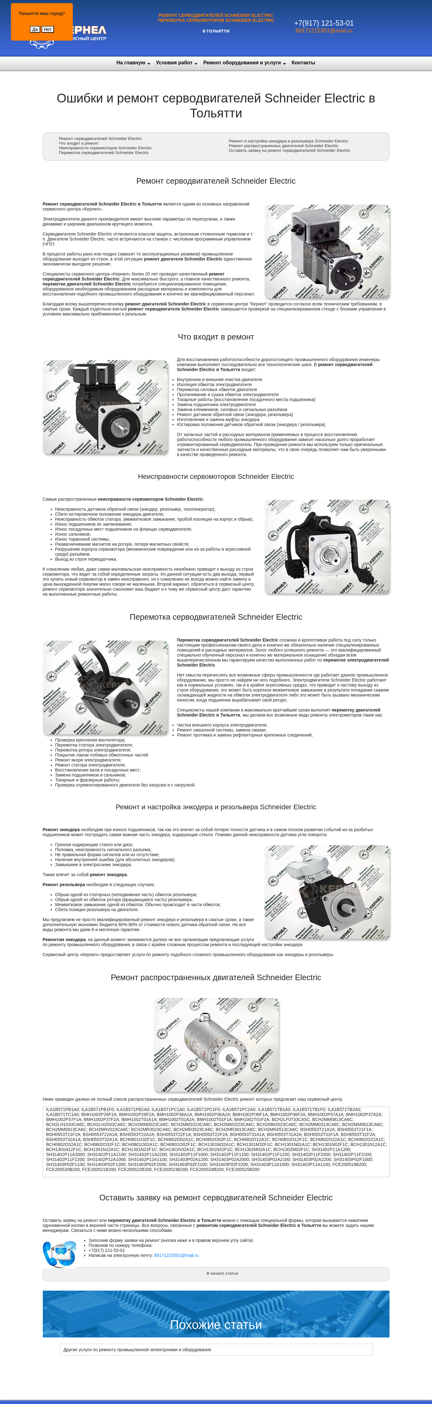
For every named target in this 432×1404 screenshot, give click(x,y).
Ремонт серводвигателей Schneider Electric (100, 138)
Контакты (303, 62)
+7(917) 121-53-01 (324, 23)
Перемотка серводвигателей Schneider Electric (104, 152)
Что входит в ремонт (79, 143)
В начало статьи (222, 1273)
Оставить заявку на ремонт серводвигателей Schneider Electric (289, 150)
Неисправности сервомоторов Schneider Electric (105, 148)
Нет (48, 29)
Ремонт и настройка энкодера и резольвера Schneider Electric (288, 141)
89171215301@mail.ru (323, 30)
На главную (131, 62)
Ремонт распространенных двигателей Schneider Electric (284, 145)
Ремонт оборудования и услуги (242, 62)
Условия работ (174, 62)
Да (35, 29)
